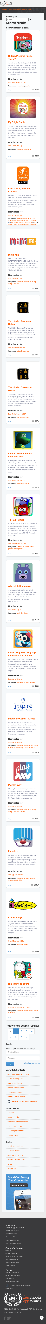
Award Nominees (11, 1234)
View (9, 90)
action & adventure (23, 351)
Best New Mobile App (15, 215)
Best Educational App (15, 146)
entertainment (28, 745)
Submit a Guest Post (15, 1155)
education (20, 149)
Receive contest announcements (22, 1101)
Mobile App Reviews (15, 1146)
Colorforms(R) (15, 917)
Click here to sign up (32, 1063)
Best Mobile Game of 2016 (17, 543)
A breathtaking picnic (19, 586)
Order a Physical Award (16, 1160)
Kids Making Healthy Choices (19, 190)
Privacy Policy (12, 1135)
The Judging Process (15, 1131)
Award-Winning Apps (15, 1079)
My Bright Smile (16, 122)
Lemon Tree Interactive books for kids (20, 455)
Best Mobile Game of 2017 (17, 83)
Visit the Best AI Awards (16, 1097)
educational (20, 86)
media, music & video (15, 880)
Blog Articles (10, 1278)
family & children (13, 284)
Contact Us (17, 1312)
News (9, 1164)
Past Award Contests (15, 1092)
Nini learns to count (18, 984)
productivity (19, 747)
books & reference (23, 218)
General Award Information (17, 1122)
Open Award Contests (15, 1088)
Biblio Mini (13, 255)
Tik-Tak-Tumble (16, 520)
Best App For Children (15, 875)
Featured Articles (13, 1151)
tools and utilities (29, 747)
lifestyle (22, 812)
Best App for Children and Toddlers (19, 1007)
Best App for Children (15, 679)
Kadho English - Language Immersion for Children (22, 654)
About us (10, 1113)
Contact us (11, 1169)
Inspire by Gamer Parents (21, 719)
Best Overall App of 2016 (16, 480)
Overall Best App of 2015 (16, 941)
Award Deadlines (13, 1117)
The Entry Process (14, 1126)
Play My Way (14, 785)
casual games (18, 549)
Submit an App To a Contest (18, 1074)
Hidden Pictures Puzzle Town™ (20, 57)
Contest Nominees (14, 1083)
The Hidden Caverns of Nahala (20, 322)
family (34, 282)
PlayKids (13, 851)
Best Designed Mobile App (17, 348)
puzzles (27, 86)
